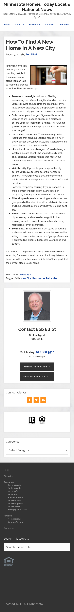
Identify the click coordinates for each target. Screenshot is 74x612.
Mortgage (25, 274)
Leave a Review (15, 522)
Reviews (8, 516)
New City (26, 278)
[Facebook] (29, 400)
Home (7, 470)
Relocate (51, 278)
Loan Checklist (15, 507)
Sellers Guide (14, 488)
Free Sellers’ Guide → (37, 376)
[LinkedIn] (43, 400)
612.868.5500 (45, 352)
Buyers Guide (14, 485)
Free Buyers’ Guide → (37, 366)
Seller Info (13, 494)
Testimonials (14, 519)
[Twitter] (36, 400)
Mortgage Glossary (17, 510)
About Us (8, 476)
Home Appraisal (15, 497)
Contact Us (9, 528)
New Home (38, 278)
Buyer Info (13, 491)
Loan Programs (15, 504)
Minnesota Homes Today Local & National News (37, 7)
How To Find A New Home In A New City (30, 45)
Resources (9, 482)
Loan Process (14, 500)
